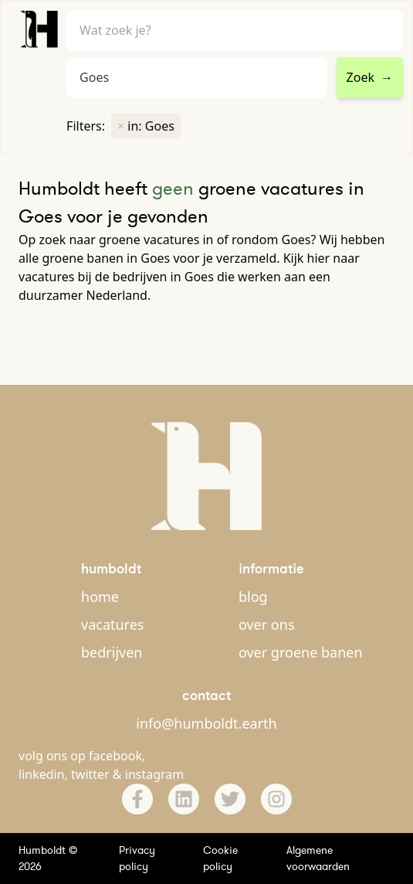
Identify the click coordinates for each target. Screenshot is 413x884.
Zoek (370, 77)
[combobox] (196, 77)
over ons (267, 624)
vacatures (112, 624)
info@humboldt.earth (206, 723)
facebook (115, 755)
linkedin (42, 774)
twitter (90, 774)
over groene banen (301, 652)
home (100, 596)
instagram (154, 774)
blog (253, 596)
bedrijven (111, 652)
